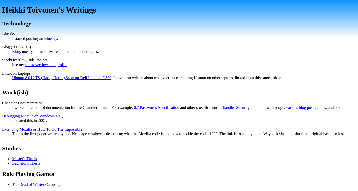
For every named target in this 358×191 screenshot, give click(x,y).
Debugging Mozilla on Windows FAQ (32, 116)
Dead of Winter (31, 184)
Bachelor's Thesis (26, 163)
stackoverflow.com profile (46, 64)
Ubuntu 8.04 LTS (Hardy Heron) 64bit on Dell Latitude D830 (61, 78)
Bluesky (50, 38)
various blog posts (300, 107)
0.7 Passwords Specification (156, 107)
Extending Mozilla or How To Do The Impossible (42, 129)
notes (321, 107)
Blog (16, 51)
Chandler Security (235, 107)
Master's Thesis (24, 159)
